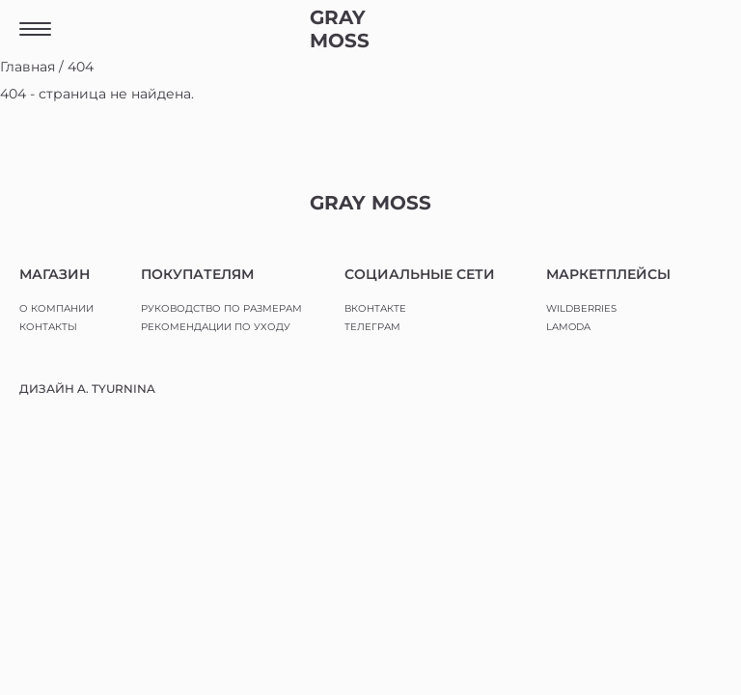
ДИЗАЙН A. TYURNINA (87, 388)
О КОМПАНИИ (56, 308)
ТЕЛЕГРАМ (372, 326)
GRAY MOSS (340, 29)
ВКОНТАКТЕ (375, 308)
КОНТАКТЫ (48, 326)
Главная (27, 66)
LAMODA (568, 326)
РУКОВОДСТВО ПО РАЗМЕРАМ (221, 308)
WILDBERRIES (581, 308)
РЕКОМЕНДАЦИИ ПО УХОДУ (215, 326)
